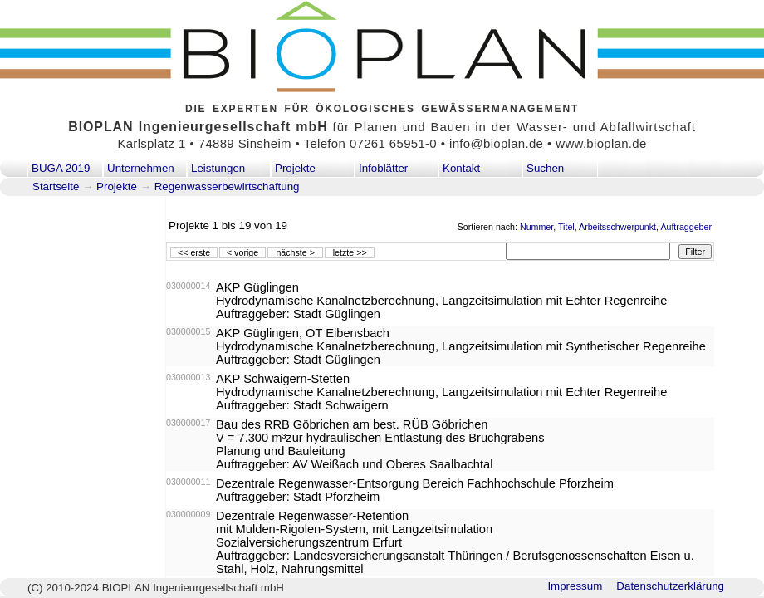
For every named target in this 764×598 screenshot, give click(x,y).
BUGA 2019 (61, 168)
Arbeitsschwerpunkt (617, 227)
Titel (566, 227)
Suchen (545, 168)
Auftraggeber (686, 227)
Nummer (536, 227)
